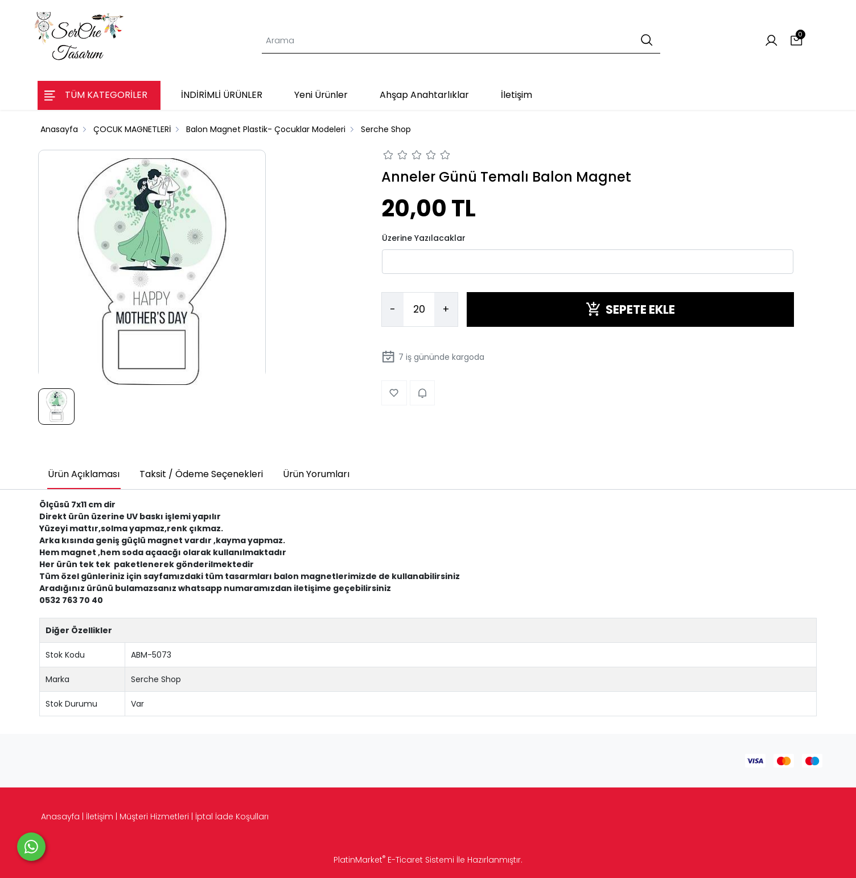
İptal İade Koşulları (232, 816)
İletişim (99, 816)
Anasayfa (60, 816)
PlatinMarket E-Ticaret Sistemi (394, 859)
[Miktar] (419, 310)
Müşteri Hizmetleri (154, 816)
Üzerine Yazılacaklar (424, 238)
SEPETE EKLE (630, 309)
